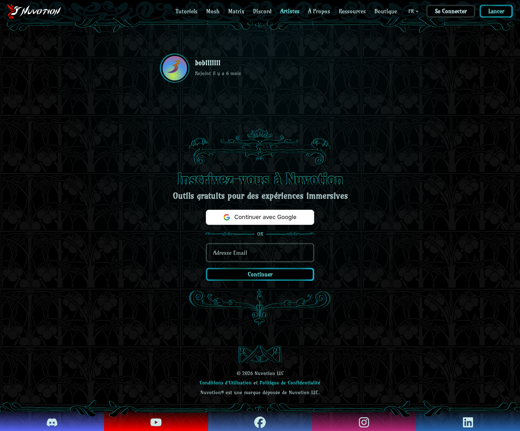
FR (413, 11)
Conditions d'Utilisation (226, 382)
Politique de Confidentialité (290, 382)
